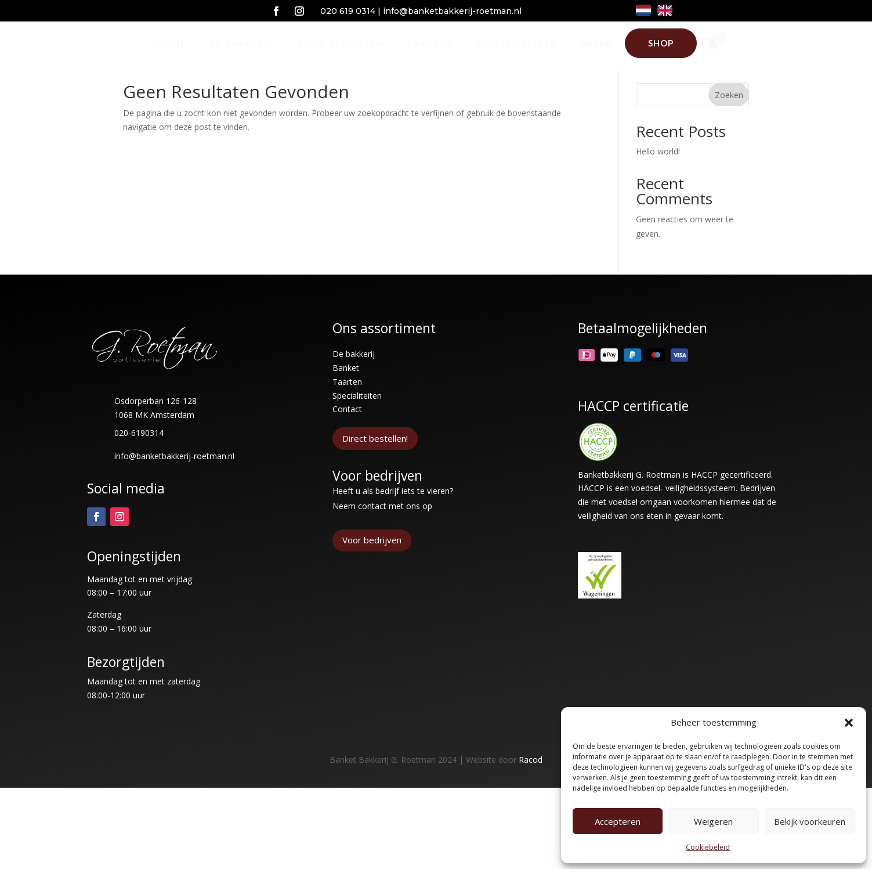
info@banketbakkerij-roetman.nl (452, 11)
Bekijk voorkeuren (809, 821)
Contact (347, 430)
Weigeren (713, 821)
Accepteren (618, 821)
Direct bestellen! (375, 460)
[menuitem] (171, 43)
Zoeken (729, 116)
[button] (849, 723)
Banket (345, 389)
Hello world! (658, 172)
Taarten (347, 403)
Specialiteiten (357, 417)
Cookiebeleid (708, 847)
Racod (530, 781)
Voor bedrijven (371, 561)
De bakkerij (353, 375)
